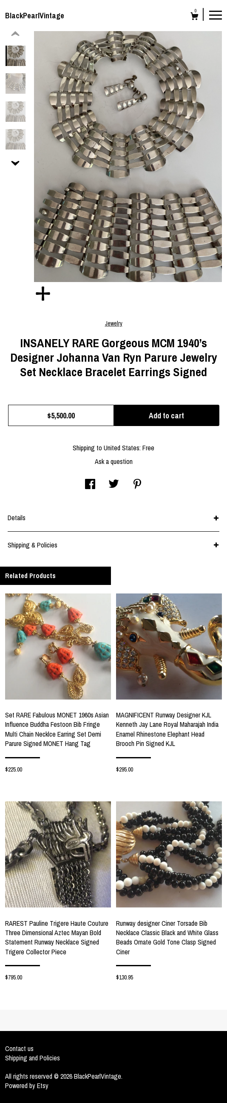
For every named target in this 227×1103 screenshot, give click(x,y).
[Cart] (194, 17)
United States (121, 447)
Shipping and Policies (32, 1058)
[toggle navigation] (215, 14)
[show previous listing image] (15, 34)
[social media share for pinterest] (137, 485)
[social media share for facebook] (90, 485)
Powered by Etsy (26, 1085)
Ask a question (114, 461)
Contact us (19, 1048)
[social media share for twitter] (114, 485)
